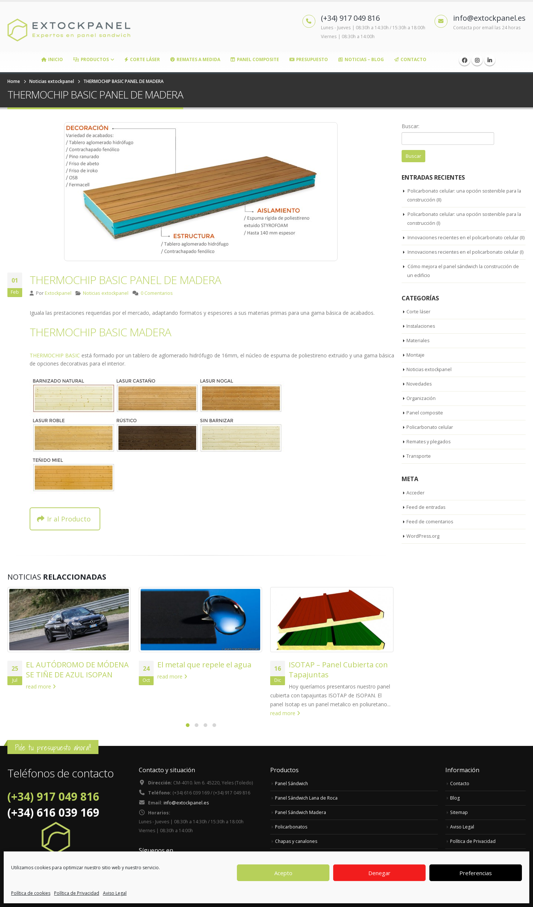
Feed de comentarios (430, 540)
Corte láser (418, 330)
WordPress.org (423, 554)
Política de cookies (30, 893)
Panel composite (425, 431)
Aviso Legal (115, 893)
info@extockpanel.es (187, 804)
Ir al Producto (64, 518)
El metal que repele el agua (204, 665)
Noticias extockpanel (105, 293)
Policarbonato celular (430, 446)
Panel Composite (255, 59)
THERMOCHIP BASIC (55, 355)
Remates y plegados (429, 460)
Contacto (410, 59)
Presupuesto (308, 59)
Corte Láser (142, 59)
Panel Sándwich (292, 783)
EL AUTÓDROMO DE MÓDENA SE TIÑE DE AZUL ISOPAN (77, 670)
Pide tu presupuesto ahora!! (53, 747)
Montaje (415, 373)
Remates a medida (195, 59)
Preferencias (475, 873)
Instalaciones (421, 344)
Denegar (379, 873)
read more (41, 686)
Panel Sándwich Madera (301, 812)
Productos (91, 59)
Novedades (419, 402)
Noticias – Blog (361, 59)
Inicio (52, 59)
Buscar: (410, 126)
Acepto (283, 873)
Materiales (418, 359)
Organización (421, 417)
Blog (455, 798)
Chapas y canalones (297, 841)
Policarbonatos (291, 827)
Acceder (415, 511)
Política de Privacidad (76, 893)
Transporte (419, 474)
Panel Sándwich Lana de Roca (308, 798)
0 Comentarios (157, 293)
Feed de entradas (426, 525)
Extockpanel (58, 293)
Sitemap (459, 812)
